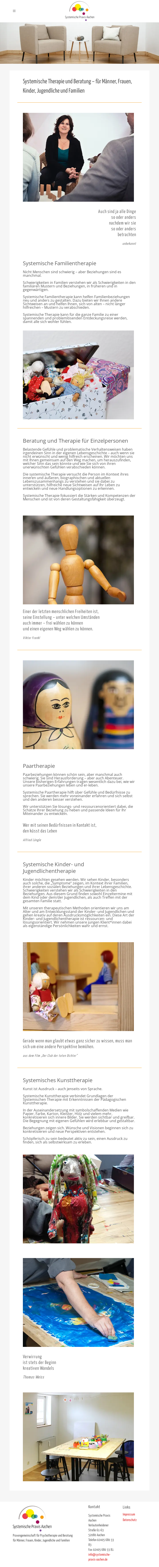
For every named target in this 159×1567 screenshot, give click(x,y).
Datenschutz (130, 1520)
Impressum (129, 1514)
